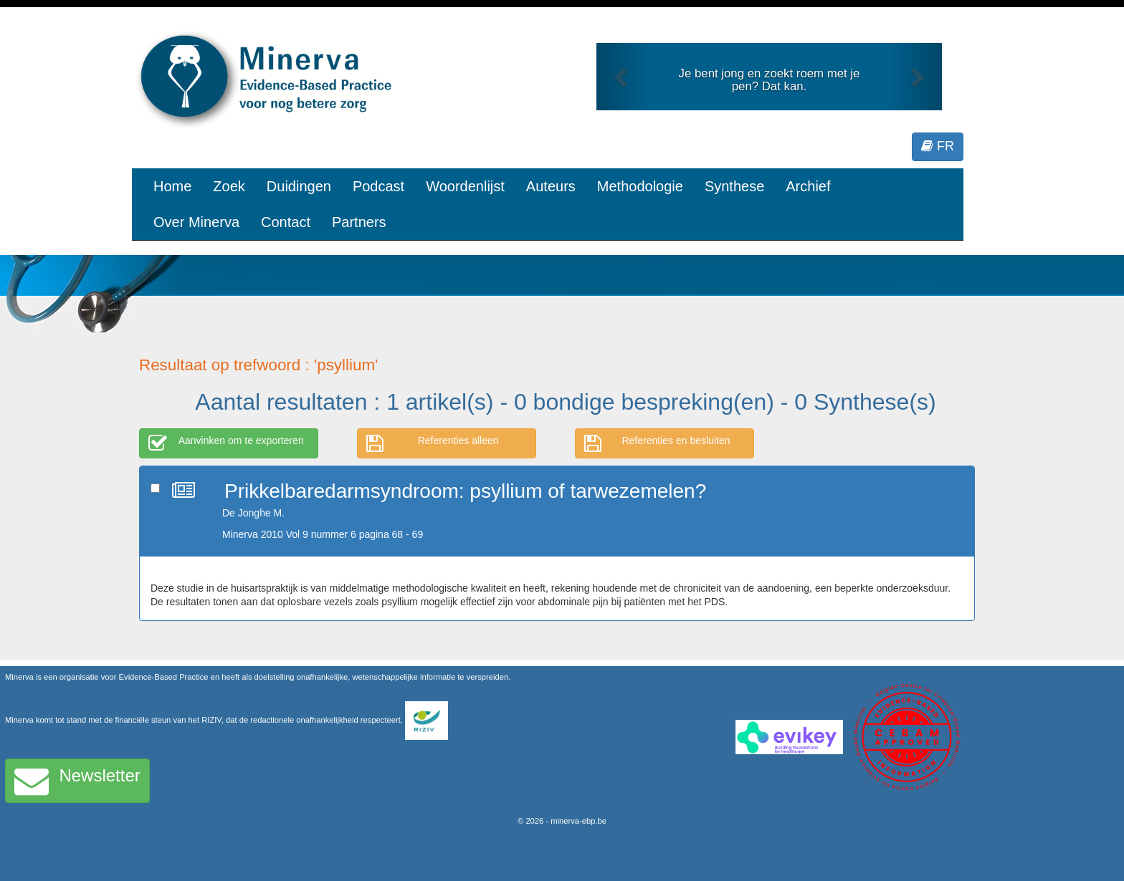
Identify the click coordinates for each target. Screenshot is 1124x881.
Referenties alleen (432, 443)
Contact (285, 222)
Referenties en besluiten (657, 443)
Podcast (378, 186)
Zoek (228, 186)
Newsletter (77, 781)
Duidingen (299, 186)
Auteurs (551, 186)
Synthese (734, 186)
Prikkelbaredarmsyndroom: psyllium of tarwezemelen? (465, 491)
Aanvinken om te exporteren (226, 443)
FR (937, 146)
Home (172, 186)
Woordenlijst (465, 186)
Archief (808, 186)
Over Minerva (196, 222)
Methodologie (640, 186)
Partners (359, 222)
